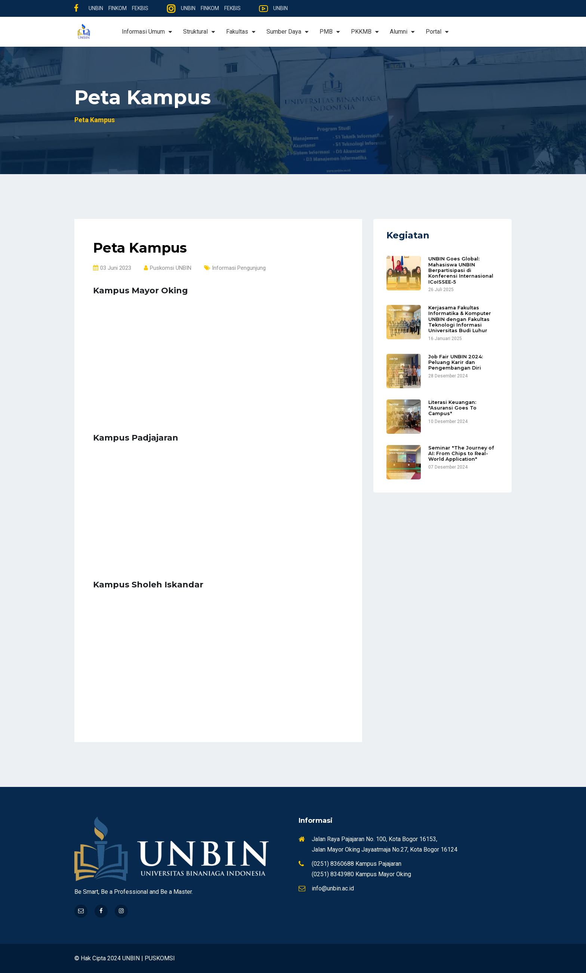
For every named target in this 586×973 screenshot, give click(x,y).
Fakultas (240, 31)
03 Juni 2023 (112, 268)
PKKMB (365, 31)
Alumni (402, 31)
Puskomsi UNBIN (167, 268)
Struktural (199, 31)
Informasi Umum (147, 31)
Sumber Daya (287, 31)
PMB (330, 31)
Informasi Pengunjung (235, 268)
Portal (437, 31)
